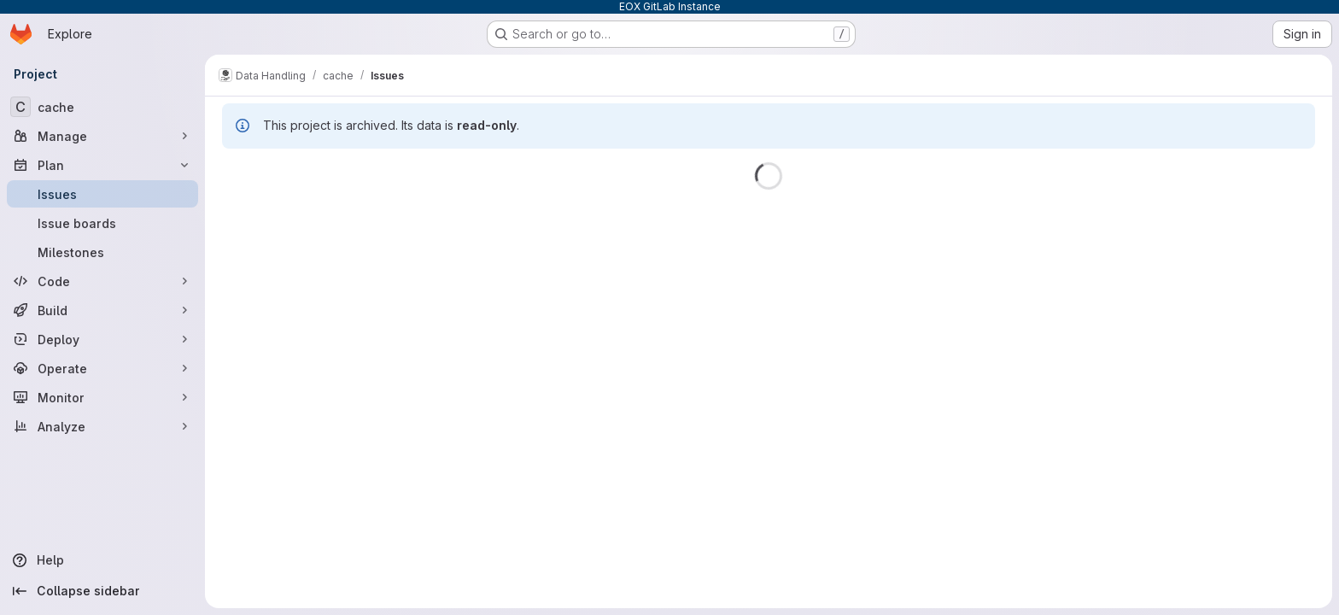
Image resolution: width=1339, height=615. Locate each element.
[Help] (102, 560)
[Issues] (102, 194)
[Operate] (102, 368)
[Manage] (102, 135)
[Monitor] (102, 397)
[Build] (102, 310)
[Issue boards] (102, 223)
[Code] (102, 281)
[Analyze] (102, 426)
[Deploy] (102, 339)
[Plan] (102, 165)
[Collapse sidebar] (102, 591)
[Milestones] (102, 252)
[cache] (102, 106)
